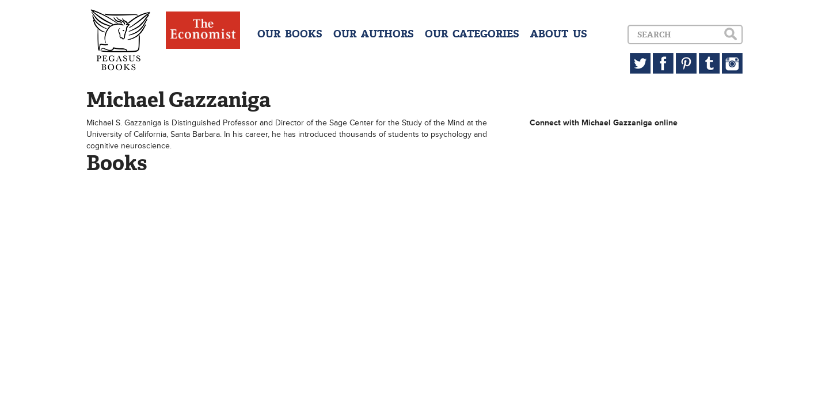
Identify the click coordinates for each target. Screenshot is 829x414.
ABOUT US (558, 34)
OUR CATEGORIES (472, 34)
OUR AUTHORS (373, 34)
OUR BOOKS (289, 34)
